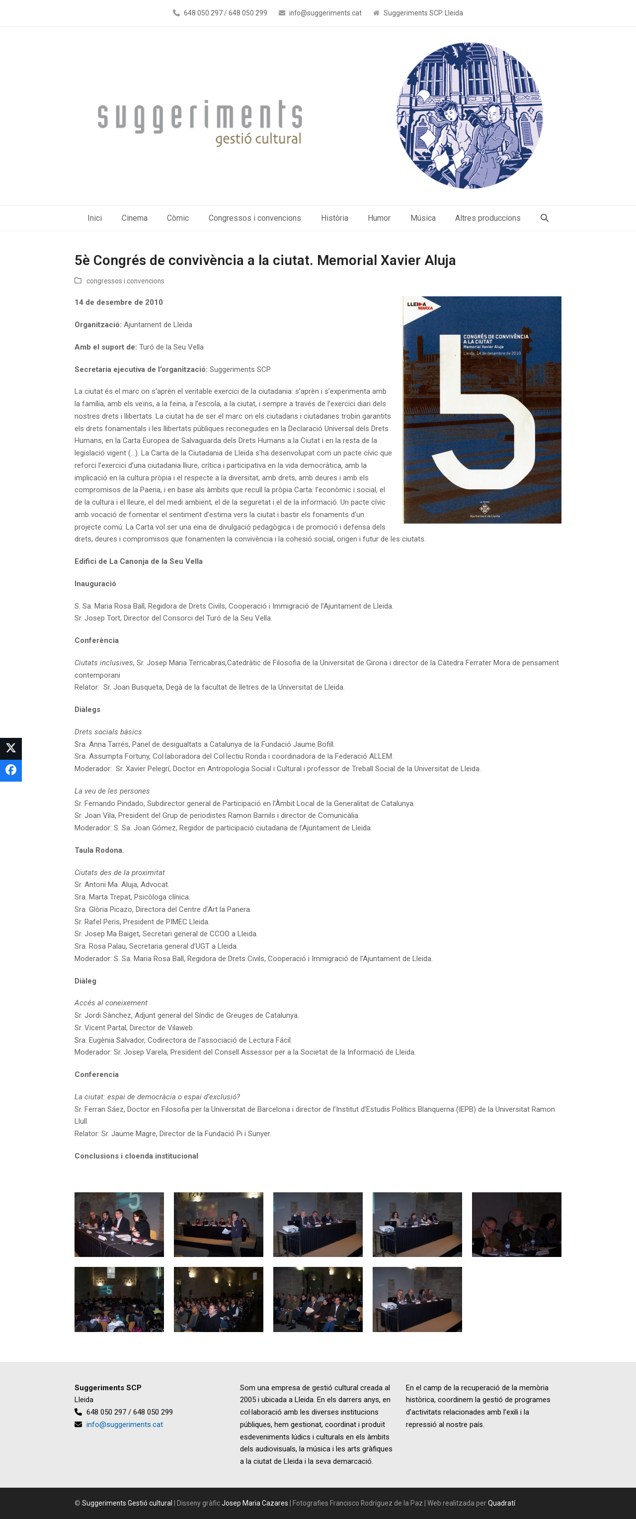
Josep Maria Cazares (255, 1503)
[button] (544, 218)
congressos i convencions (125, 281)
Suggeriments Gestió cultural (127, 1503)
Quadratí (501, 1503)
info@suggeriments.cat (325, 13)
